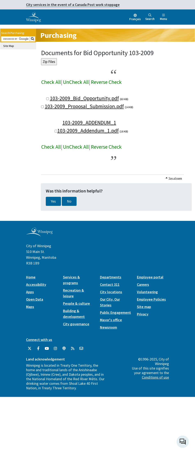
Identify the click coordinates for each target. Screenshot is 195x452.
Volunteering (147, 292)
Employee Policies (151, 299)
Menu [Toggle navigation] (163, 17)
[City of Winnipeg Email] (81, 348)
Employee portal (150, 277)
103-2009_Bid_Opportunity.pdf (84, 98)
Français (135, 19)
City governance (76, 324)
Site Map (8, 46)
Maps (30, 306)
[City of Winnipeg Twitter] (29, 348)
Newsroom (108, 327)
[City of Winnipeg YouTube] (46, 348)
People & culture (76, 303)
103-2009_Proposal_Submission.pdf (84, 106)
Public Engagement (115, 312)
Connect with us (39, 339)
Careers (143, 284)
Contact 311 (109, 284)
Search (150, 17)
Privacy (142, 314)
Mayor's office (111, 320)
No (69, 201)
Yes (53, 201)
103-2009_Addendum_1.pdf (88, 130)
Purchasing (58, 35)
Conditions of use (155, 377)
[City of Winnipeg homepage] (39, 234)
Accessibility (36, 284)
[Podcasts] (64, 348)
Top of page (175, 178)
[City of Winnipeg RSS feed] (72, 348)
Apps (30, 292)
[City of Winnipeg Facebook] (38, 348)
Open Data (34, 299)
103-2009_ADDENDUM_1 (89, 122)
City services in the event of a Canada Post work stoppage (73, 4)
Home (31, 277)
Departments (110, 277)
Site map (144, 306)
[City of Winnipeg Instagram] (55, 348)
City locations (111, 292)
